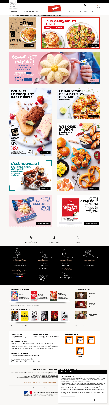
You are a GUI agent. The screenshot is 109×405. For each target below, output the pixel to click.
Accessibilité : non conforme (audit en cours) (39, 373)
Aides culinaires (32, 346)
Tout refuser (87, 400)
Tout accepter (100, 400)
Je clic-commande (43, 223)
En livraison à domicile (16, 336)
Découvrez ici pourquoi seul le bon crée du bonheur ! (20, 265)
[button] (90, 5)
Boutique (52, 348)
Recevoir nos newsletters (33, 305)
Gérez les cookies (57, 372)
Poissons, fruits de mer (33, 345)
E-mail (66, 275)
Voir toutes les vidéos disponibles (83, 325)
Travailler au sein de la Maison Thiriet (89, 264)
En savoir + (38, 361)
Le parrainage (24, 337)
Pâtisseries (55, 346)
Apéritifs (23, 343)
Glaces (42, 346)
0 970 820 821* (66, 265)
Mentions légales (40, 372)
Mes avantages (96, 12)
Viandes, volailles (44, 345)
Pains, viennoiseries (16, 348)
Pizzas (50, 343)
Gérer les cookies (100, 389)
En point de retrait (15, 337)
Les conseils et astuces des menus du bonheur (28, 355)
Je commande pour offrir (39, 337)
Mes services (72, 12)
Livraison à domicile (54, 336)
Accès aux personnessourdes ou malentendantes (66, 278)
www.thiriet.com (86, 376)
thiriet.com (12, 372)
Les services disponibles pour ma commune (24, 372)
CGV (35, 372)
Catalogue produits (49, 372)
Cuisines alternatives (27, 348)
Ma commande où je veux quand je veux (42, 269)
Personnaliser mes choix (69, 400)
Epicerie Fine (36, 348)
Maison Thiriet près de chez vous (43, 264)
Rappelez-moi (66, 273)
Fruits (38, 346)
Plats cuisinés (24, 345)
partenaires (95, 376)
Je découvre (93, 81)
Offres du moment (16, 343)
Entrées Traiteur (30, 343)
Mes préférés (83, 12)
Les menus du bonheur (30, 12)
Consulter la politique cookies (68, 396)
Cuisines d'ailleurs (15, 345)
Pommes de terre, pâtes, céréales (19, 346)
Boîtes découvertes (44, 348)
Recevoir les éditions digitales (18, 305)
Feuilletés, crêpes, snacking (41, 343)
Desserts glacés (48, 346)
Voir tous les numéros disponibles (19, 325)
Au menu (13, 355)
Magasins (35, 336)
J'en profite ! (29, 45)
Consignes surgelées (44, 336)
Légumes (51, 345)
